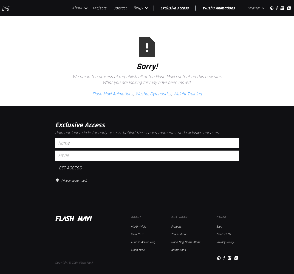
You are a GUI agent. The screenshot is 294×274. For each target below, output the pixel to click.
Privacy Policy (225, 242)
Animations (178, 250)
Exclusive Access (174, 8)
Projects (99, 8)
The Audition (179, 234)
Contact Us (223, 234)
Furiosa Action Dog (143, 242)
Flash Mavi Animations (112, 94)
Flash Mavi (137, 250)
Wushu (141, 94)
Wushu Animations (219, 8)
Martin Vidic (138, 226)
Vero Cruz (137, 234)
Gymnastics (160, 94)
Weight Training (187, 94)
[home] (5, 8)
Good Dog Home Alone (185, 242)
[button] (80, 8)
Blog (219, 226)
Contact (120, 8)
